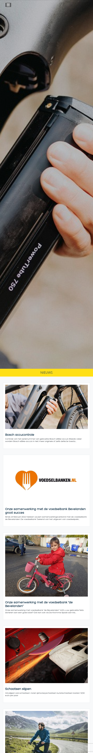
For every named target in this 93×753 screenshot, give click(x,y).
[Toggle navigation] (8, 5)
